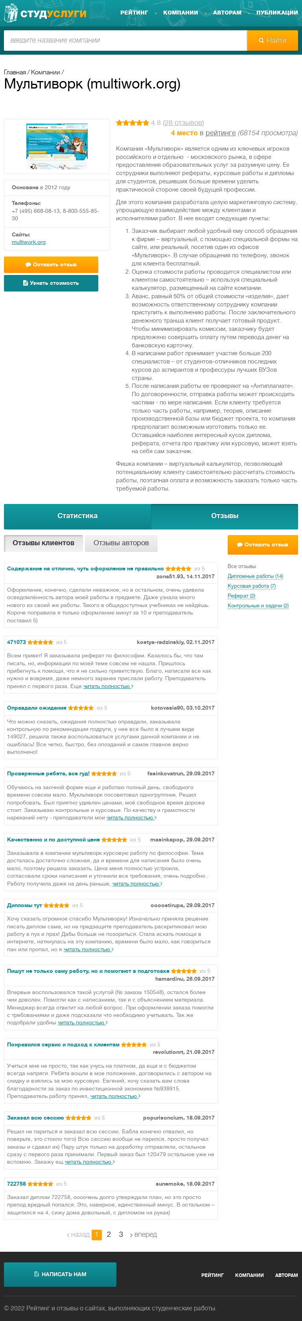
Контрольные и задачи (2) (258, 606)
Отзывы (224, 516)
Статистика (77, 516)
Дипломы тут (24, 905)
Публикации (277, 13)
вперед (143, 1235)
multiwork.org (29, 242)
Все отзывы (242, 567)
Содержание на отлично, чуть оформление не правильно (85, 569)
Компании (180, 13)
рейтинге (221, 133)
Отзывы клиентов (43, 543)
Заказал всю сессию (35, 1118)
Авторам (227, 13)
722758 (16, 1184)
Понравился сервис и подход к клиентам (63, 1045)
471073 (16, 642)
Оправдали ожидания (36, 708)
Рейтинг (134, 13)
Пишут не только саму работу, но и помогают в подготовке (88, 971)
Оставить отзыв (51, 265)
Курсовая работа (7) (252, 586)
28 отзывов (183, 123)
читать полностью (108, 686)
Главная (15, 73)
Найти (272, 40)
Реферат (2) (241, 596)
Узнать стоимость (51, 283)
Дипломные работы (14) (255, 576)
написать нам (60, 1274)
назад (78, 1235)
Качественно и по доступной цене (53, 840)
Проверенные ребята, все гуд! (48, 774)
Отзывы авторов (121, 543)
